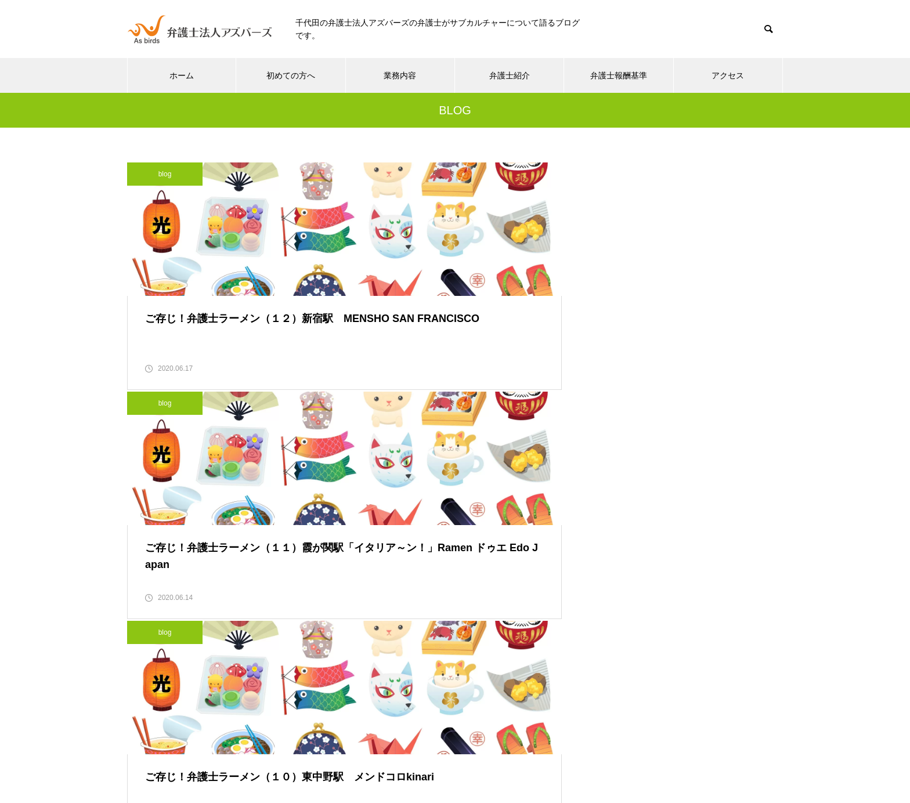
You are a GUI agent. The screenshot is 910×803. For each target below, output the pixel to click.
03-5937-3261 (396, 691)
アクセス (728, 75)
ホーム (181, 75)
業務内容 (400, 75)
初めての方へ (290, 75)
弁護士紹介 (509, 75)
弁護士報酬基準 (618, 75)
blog (165, 174)
